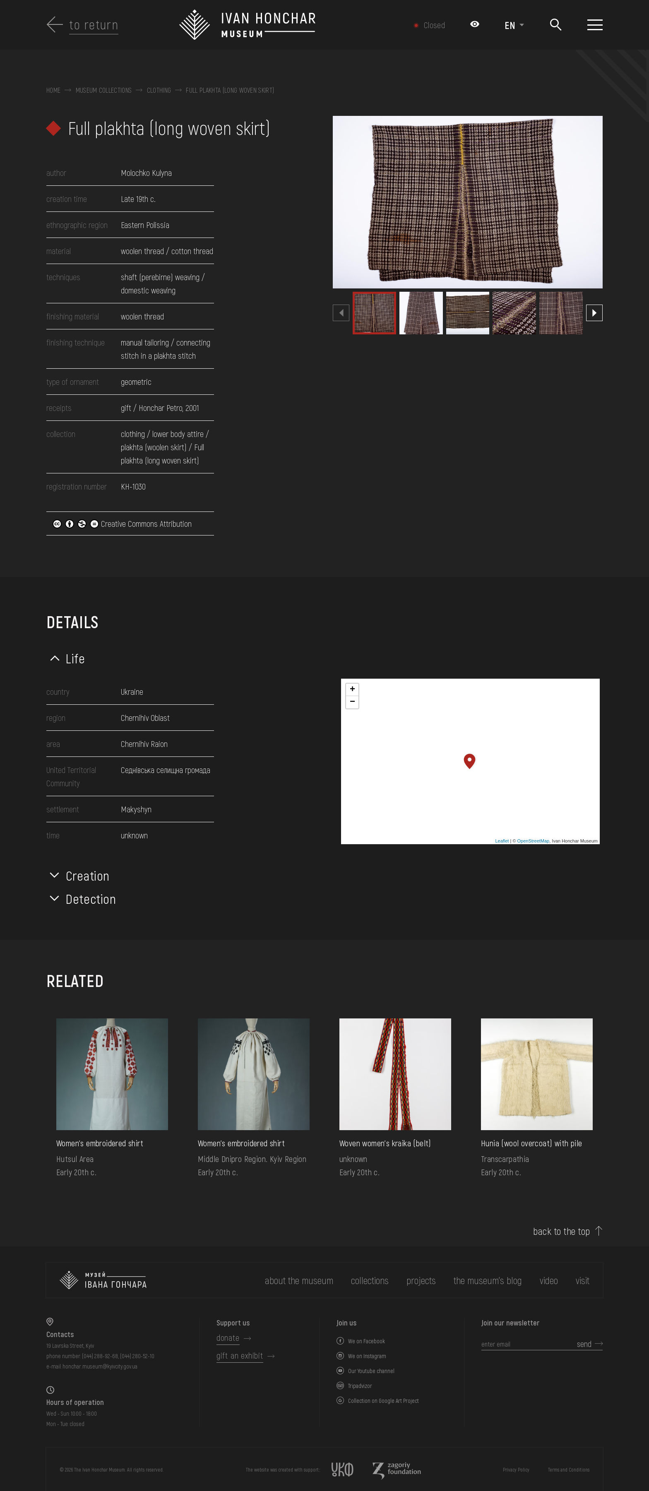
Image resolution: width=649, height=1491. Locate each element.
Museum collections (104, 90)
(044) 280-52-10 (137, 1355)
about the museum (299, 1280)
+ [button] (352, 690)
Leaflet (502, 840)
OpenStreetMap (533, 840)
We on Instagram (367, 1355)
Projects (421, 1280)
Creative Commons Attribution (122, 523)
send (584, 1344)
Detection (91, 898)
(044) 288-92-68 (100, 1355)
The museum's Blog (488, 1280)
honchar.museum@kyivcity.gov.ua (99, 1366)
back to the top (561, 1231)
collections (370, 1280)
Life (75, 658)
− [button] (352, 702)
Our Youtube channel (371, 1370)
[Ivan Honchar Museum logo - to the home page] (283, 25)
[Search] (555, 25)
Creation (88, 875)
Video (549, 1280)
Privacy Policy (516, 1469)
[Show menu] (595, 24)
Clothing (159, 90)
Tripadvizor (360, 1385)
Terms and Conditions (568, 1469)
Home (53, 90)
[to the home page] (103, 1280)
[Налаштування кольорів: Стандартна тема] (475, 25)
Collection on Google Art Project (383, 1400)
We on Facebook (366, 1341)
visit (582, 1280)
